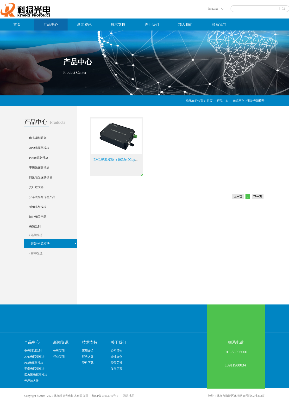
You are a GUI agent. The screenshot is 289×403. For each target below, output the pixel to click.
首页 (17, 24)
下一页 (257, 196)
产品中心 (222, 100)
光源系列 (238, 100)
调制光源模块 (256, 100)
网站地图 (127, 395)
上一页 (238, 196)
